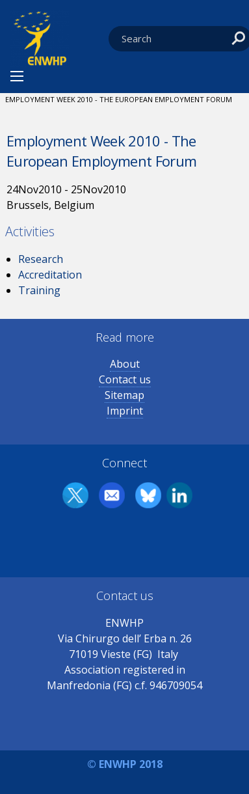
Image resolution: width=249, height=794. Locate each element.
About (125, 364)
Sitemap (124, 395)
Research (40, 259)
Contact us (125, 379)
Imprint (125, 411)
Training (39, 290)
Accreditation (50, 274)
